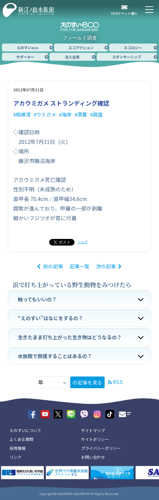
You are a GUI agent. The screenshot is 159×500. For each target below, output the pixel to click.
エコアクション (81, 47)
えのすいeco (27, 47)
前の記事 (53, 266)
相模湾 (23, 114)
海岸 (67, 114)
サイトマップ (93, 430)
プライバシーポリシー (101, 448)
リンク (15, 457)
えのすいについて (25, 430)
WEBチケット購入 (124, 13)
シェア (83, 241)
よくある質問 (21, 439)
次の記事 (106, 266)
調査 (98, 114)
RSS (118, 381)
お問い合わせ (93, 457)
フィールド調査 (79, 38)
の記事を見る (87, 382)
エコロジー (133, 47)
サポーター (25, 56)
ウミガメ (46, 114)
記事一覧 (79, 266)
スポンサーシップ (126, 56)
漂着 (82, 114)
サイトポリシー (95, 439)
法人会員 (72, 56)
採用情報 (17, 448)
